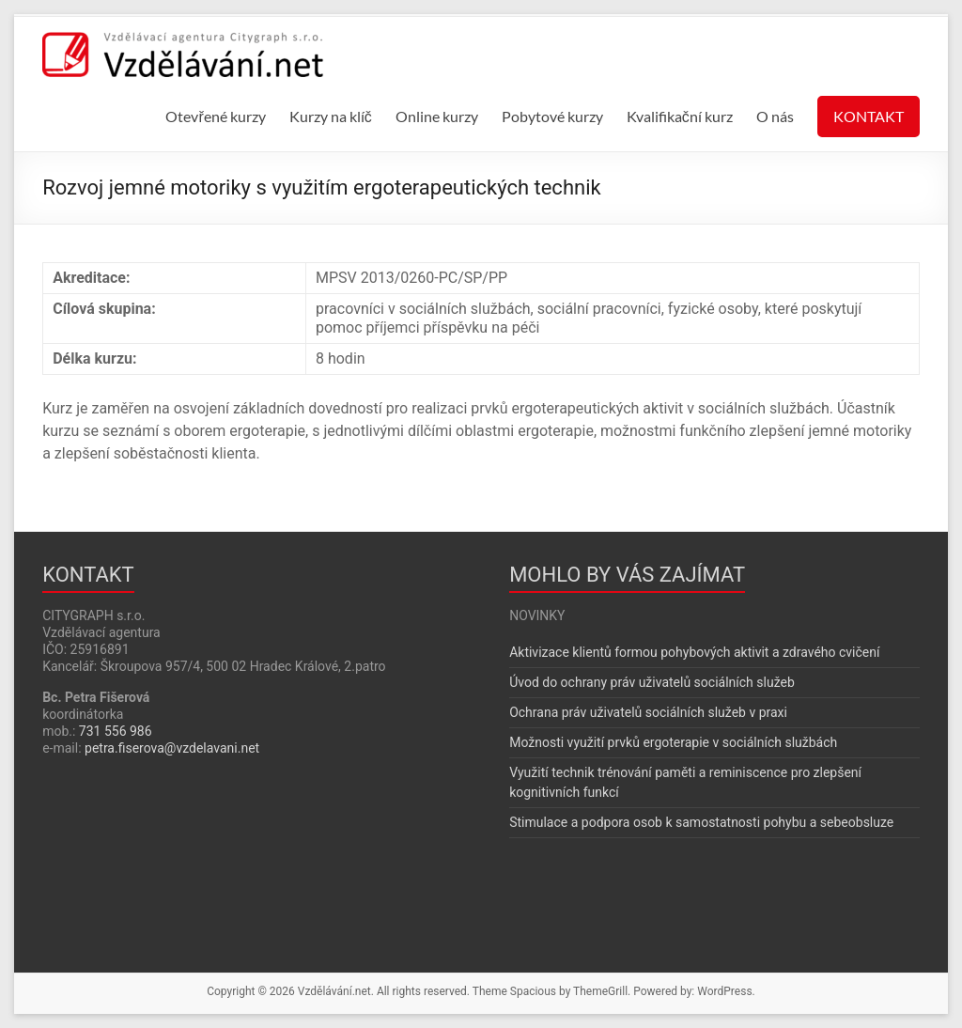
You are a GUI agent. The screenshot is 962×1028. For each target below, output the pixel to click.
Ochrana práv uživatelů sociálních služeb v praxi (648, 712)
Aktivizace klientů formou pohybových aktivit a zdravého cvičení (694, 652)
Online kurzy (437, 116)
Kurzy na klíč (330, 116)
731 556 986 (115, 731)
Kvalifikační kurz (680, 116)
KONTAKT (868, 116)
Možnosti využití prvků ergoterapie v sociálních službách (673, 742)
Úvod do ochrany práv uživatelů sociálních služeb (652, 682)
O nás (775, 116)
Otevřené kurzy (215, 116)
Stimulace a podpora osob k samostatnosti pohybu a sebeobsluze (701, 822)
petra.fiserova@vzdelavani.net (172, 747)
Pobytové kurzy (552, 116)
